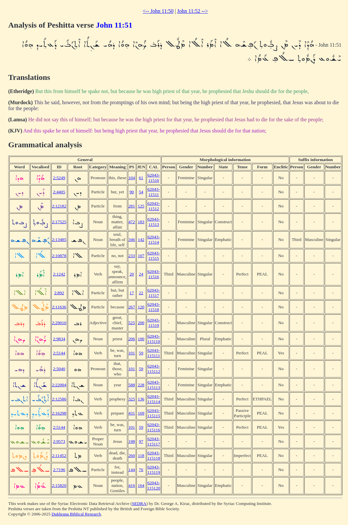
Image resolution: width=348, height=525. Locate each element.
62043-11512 (154, 206)
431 (131, 413)
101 (131, 352)
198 (131, 441)
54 (141, 191)
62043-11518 (154, 307)
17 (131, 292)
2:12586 (59, 398)
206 (131, 338)
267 (131, 306)
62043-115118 (153, 455)
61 (141, 177)
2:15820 (59, 485)
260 (131, 455)
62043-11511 (154, 192)
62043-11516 (154, 274)
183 (141, 221)
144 (131, 469)
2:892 (59, 292)
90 (131, 191)
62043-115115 (153, 413)
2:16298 (59, 413)
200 (141, 322)
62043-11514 (154, 239)
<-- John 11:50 (158, 11)
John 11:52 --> (192, 11)
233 (131, 255)
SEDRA (139, 503)
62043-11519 (154, 323)
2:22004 (59, 384)
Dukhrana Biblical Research (76, 514)
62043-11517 (154, 293)
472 (131, 221)
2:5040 (59, 368)
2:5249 (59, 177)
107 (141, 255)
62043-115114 (153, 399)
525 (131, 322)
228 (141, 384)
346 (131, 239)
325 (131, 398)
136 (141, 398)
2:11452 (59, 455)
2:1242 (59, 274)
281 (131, 205)
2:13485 (59, 239)
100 (141, 338)
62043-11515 (154, 256)
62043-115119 (153, 470)
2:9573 (59, 441)
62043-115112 (153, 369)
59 (141, 352)
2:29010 (59, 322)
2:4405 (59, 191)
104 (131, 177)
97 (141, 441)
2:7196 (59, 469)
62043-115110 (153, 339)
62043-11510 (154, 178)
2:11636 (59, 306)
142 (141, 239)
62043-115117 (153, 441)
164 (141, 485)
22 (141, 292)
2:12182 (59, 205)
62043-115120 (153, 485)
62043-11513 (154, 222)
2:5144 (59, 352)
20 (131, 274)
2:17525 (59, 221)
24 (141, 274)
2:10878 (59, 255)
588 (131, 384)
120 (141, 306)
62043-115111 (153, 353)
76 (141, 469)
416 (131, 485)
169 (141, 413)
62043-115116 (153, 427)
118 (141, 455)
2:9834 (59, 338)
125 (141, 205)
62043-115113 (153, 385)
